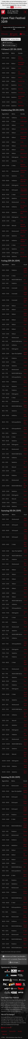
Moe (25, 681)
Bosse (25, 709)
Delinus (20, 77)
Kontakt (20, 1031)
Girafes (22, 125)
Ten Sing (23, 202)
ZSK (24, 867)
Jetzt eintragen (14, 962)
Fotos (22, 34)
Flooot (25, 685)
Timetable (13, 34)
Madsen (26, 454)
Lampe (25, 555)
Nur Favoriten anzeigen (9, 45)
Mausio (22, 252)
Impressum (4, 1031)
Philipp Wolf (24, 217)
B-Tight (25, 930)
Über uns (4, 1034)
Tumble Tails (21, 81)
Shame (22, 176)
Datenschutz (12, 1031)
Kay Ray (25, 887)
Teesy (25, 373)
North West (23, 117)
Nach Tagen (5, 39)
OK (12, 7)
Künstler (4, 34)
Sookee (25, 470)
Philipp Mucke (24, 157)
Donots (22, 249)
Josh (25, 657)
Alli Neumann (24, 245)
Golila (19, 68)
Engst (22, 161)
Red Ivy (20, 85)
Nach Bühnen (15, 39)
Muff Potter (21, 105)
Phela (22, 221)
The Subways (21, 92)
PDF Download (7, 42)
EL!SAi (25, 349)
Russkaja (20, 102)
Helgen (25, 921)
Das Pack (20, 89)
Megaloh (23, 236)
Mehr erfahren (18, 7)
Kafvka (25, 358)
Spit (25, 279)
